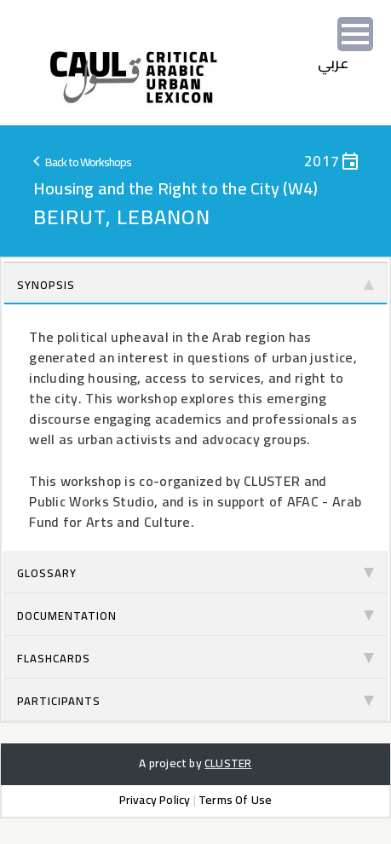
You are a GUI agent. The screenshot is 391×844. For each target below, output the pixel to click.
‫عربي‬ (333, 63)
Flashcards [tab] (195, 658)
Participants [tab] (195, 701)
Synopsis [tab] (195, 285)
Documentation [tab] (195, 615)
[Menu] (355, 34)
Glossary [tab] (195, 573)
